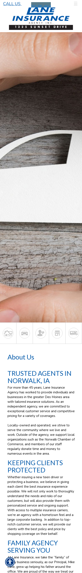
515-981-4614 (41, 6)
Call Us (12, 4)
